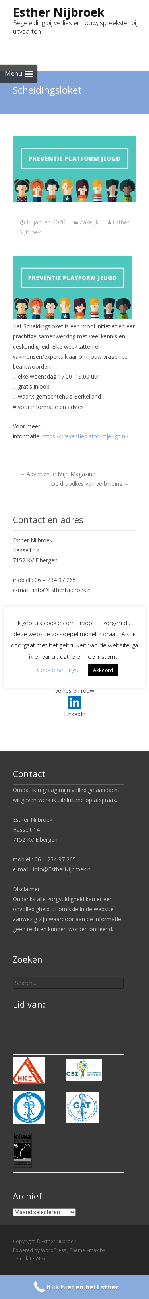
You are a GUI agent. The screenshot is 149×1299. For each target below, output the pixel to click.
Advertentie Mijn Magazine (57, 474)
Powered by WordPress (40, 1250)
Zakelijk (89, 222)
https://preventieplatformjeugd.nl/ (85, 436)
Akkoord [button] (103, 670)
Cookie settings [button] (57, 670)
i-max (93, 1250)
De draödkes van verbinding (90, 483)
